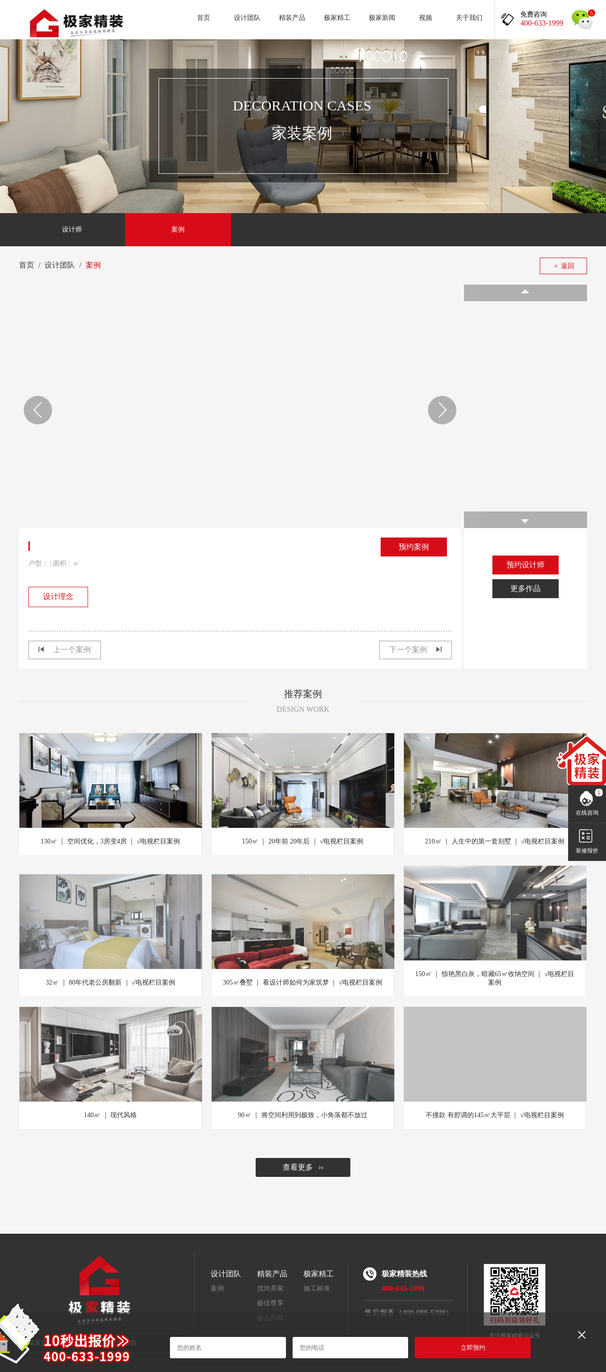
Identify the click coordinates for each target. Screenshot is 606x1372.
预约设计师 (525, 565)
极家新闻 (382, 17)
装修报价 (587, 850)
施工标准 (316, 1288)
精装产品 (292, 17)
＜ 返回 (563, 265)
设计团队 (247, 17)
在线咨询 (587, 812)
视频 (425, 17)
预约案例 (414, 547)
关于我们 (469, 17)
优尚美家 (270, 1288)
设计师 (72, 229)
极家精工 (337, 17)
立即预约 (473, 1347)
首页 (203, 17)
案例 (178, 229)
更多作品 (525, 588)
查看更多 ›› (303, 1167)
